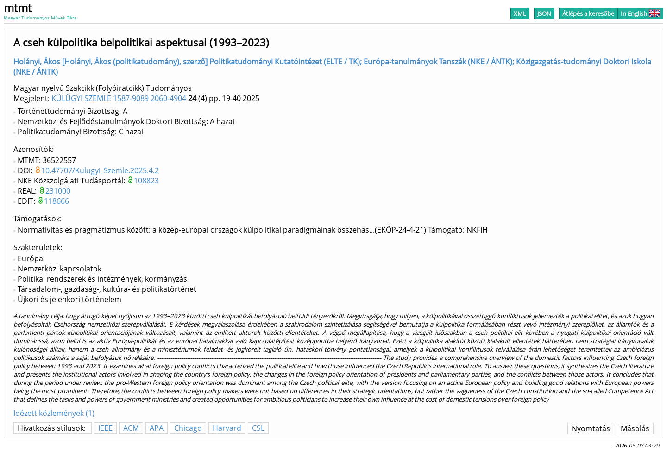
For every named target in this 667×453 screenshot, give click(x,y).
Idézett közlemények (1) (53, 413)
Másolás (635, 428)
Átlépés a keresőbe (588, 13)
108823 (146, 181)
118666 (56, 201)
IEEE (105, 428)
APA (157, 428)
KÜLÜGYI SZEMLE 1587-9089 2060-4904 (118, 98)
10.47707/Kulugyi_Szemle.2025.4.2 (100, 170)
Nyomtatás (591, 428)
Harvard (227, 428)
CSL (258, 428)
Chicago (188, 428)
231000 (57, 191)
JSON (544, 13)
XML (520, 13)
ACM (131, 428)
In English (640, 13)
